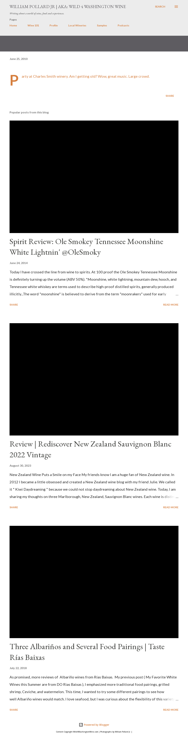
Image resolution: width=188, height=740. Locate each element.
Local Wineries (77, 25)
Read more (170, 304)
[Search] (160, 6)
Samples (102, 25)
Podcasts (123, 25)
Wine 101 (33, 25)
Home (13, 25)
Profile (54, 25)
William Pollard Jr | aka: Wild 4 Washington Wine (68, 6)
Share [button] (170, 95)
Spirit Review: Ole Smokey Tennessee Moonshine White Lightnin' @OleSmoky (86, 246)
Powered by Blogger (94, 724)
